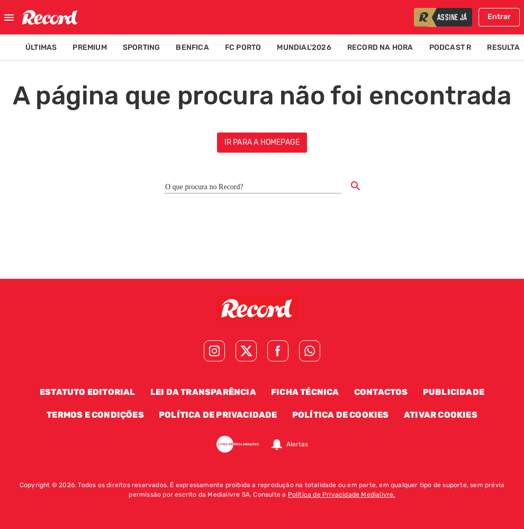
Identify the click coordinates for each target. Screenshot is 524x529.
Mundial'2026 (304, 47)
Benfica (192, 47)
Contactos (381, 392)
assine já (452, 18)
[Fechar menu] (9, 17)
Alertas (297, 444)
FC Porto (243, 47)
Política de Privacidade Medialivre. (341, 494)
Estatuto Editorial (87, 392)
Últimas (41, 47)
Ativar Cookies (440, 415)
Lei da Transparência (203, 392)
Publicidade (453, 392)
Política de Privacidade (218, 415)
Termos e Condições (95, 415)
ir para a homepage (262, 142)
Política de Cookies (340, 415)
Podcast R (450, 47)
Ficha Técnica (305, 392)
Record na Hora (380, 47)
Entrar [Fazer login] (499, 16)
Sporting (141, 47)
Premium (89, 47)
